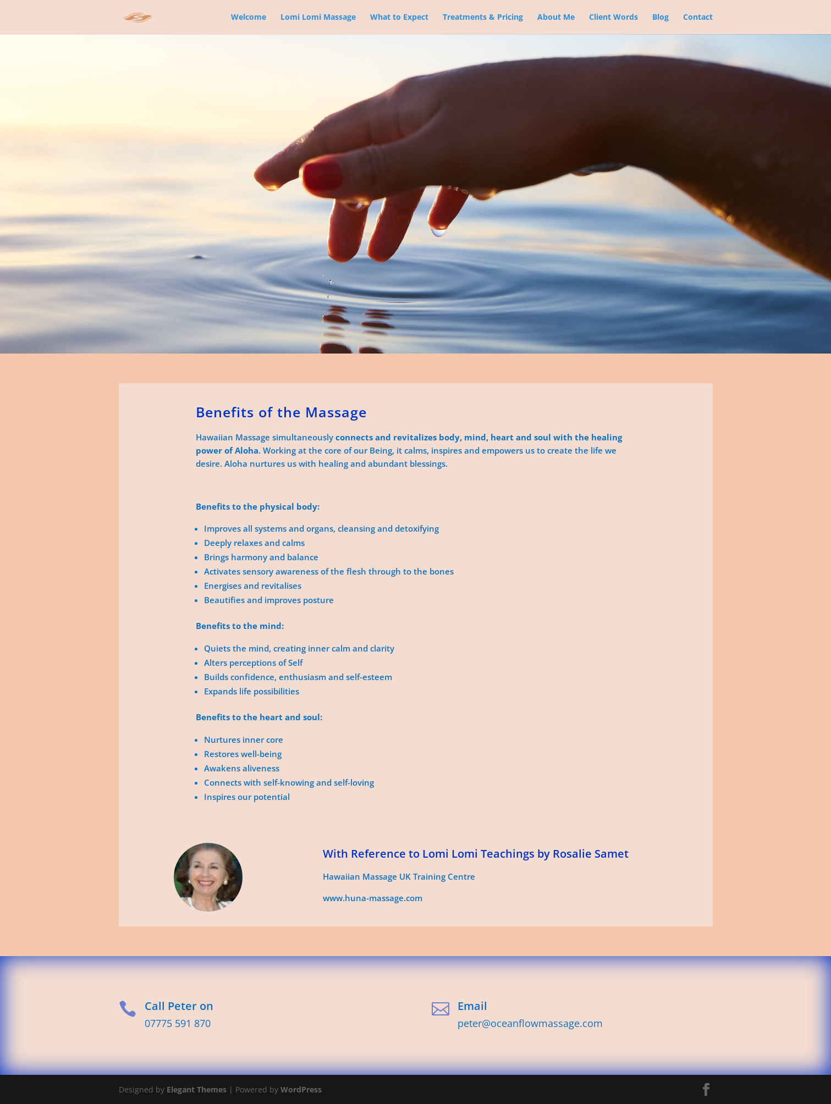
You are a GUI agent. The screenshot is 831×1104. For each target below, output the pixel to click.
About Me (556, 17)
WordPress (301, 1089)
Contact (698, 17)
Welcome (248, 17)
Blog (660, 17)
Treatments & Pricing (483, 17)
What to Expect (399, 17)
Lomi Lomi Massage (318, 17)
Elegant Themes (197, 1089)
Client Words (613, 17)
